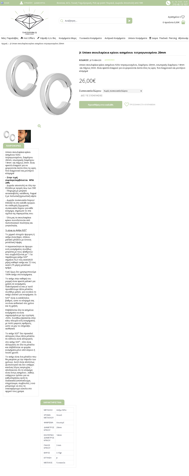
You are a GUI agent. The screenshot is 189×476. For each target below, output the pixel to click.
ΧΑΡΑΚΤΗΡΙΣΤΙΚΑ (52, 402)
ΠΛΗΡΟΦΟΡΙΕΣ (13, 145)
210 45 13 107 (180, 4)
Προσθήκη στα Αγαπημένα (142, 104)
